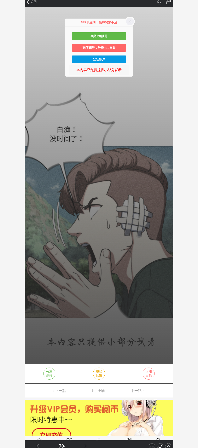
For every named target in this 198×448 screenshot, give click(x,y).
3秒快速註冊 (99, 36)
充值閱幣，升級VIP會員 (99, 47)
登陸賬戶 (99, 59)
